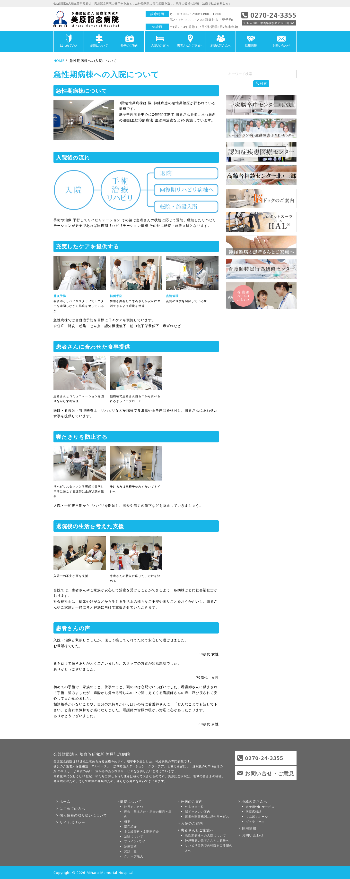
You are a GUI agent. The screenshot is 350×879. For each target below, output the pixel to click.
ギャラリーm (254, 821)
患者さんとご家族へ (190, 41)
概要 (127, 821)
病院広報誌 (253, 812)
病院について (99, 41)
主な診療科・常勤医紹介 (141, 831)
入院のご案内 (160, 41)
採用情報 (251, 41)
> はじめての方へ (70, 808)
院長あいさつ (133, 806)
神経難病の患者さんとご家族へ (207, 840)
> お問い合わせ (250, 835)
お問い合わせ (281, 41)
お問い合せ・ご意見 (268, 773)
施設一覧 (130, 851)
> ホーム (63, 801)
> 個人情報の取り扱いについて (81, 815)
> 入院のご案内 (190, 823)
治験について (133, 836)
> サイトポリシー (70, 822)
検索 (261, 83)
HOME (59, 60)
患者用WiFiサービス (259, 806)
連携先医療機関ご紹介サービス (207, 816)
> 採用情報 (247, 828)
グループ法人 (133, 856)
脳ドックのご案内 (197, 812)
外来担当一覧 (194, 806)
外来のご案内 (129, 41)
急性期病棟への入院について (205, 835)
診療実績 (130, 846)
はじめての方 (68, 41)
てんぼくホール (256, 816)
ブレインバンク (135, 841)
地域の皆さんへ (220, 41)
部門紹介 (130, 826)
